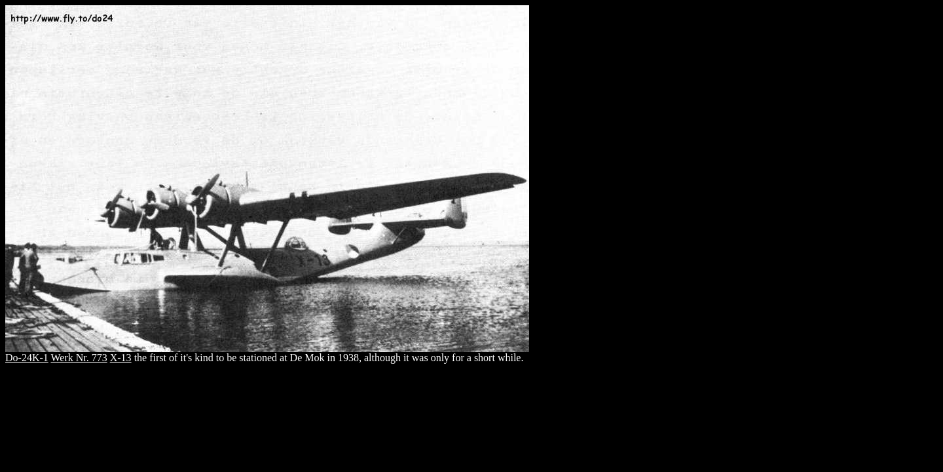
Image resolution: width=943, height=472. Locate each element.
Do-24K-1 (26, 357)
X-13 (121, 357)
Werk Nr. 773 (78, 357)
